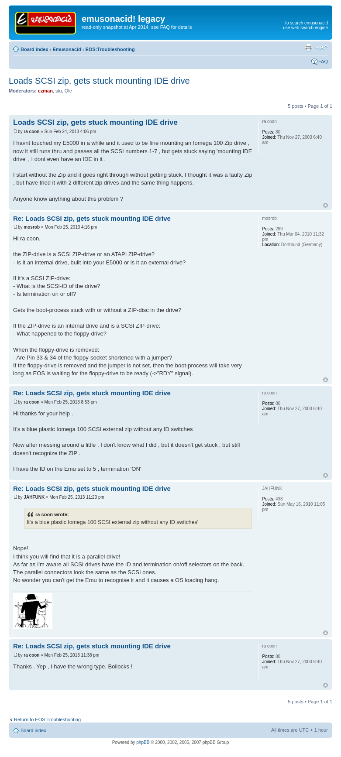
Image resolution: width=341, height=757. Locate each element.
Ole (68, 90)
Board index (34, 49)
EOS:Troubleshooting (110, 49)
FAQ (323, 61)
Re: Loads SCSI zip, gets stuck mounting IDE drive (92, 218)
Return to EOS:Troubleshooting (47, 719)
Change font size (321, 47)
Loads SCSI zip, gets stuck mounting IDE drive (99, 81)
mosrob (32, 227)
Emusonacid (66, 49)
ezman (45, 90)
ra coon (31, 131)
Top (325, 205)
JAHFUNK (34, 497)
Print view (308, 47)
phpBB (142, 742)
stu (58, 90)
